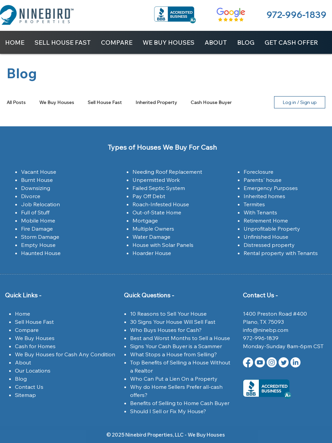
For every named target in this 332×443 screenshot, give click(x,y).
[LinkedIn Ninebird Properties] (295, 362)
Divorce (30, 196)
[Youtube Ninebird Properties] (260, 362)
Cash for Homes (35, 346)
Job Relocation (40, 204)
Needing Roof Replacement (167, 171)
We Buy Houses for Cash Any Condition (65, 354)
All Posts (16, 102)
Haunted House (41, 253)
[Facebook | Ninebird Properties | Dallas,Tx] (248, 362)
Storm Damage (40, 236)
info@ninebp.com (265, 329)
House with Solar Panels (162, 244)
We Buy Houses (56, 102)
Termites (254, 204)
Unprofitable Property (272, 228)
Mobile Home (38, 220)
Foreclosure (258, 171)
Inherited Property (156, 102)
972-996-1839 (296, 14)
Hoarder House (151, 253)
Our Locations (32, 370)
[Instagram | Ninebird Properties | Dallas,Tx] (272, 362)
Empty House (38, 244)
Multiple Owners (153, 228)
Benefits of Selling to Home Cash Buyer (179, 403)
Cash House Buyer (211, 102)
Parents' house (263, 179)
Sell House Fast (105, 102)
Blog (21, 378)
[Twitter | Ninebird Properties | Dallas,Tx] (283, 362)
